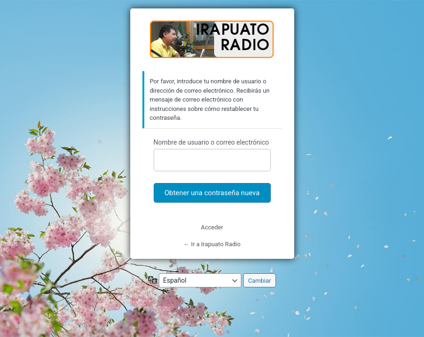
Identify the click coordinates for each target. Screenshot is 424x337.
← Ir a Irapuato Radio (212, 244)
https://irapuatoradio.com (212, 40)
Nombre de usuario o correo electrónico (211, 142)
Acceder (212, 227)
